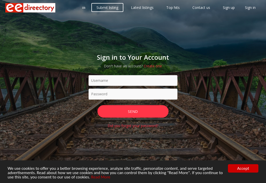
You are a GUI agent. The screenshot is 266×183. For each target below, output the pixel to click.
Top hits (173, 7)
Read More (100, 177)
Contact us (201, 7)
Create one (153, 65)
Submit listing (107, 7)
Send (133, 111)
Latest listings (142, 7)
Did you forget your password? (133, 125)
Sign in (250, 7)
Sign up (229, 7)
